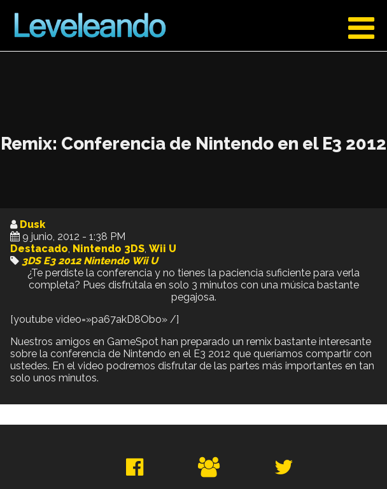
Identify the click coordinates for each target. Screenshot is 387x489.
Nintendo (106, 261)
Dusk (32, 224)
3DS (31, 261)
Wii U (162, 249)
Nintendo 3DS (108, 249)
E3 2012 (62, 261)
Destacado (39, 249)
